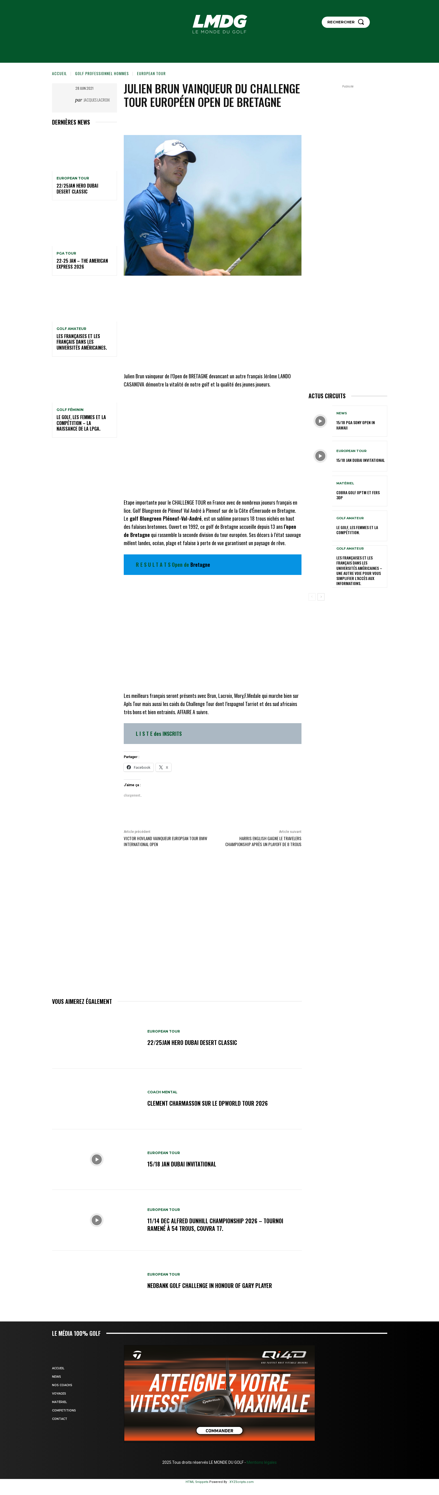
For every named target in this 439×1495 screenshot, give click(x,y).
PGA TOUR (66, 253)
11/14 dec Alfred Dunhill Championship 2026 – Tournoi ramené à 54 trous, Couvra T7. (215, 1225)
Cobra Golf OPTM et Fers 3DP (358, 494)
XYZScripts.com (241, 1482)
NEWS (341, 413)
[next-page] (321, 597)
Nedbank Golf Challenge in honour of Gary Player (209, 1285)
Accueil (59, 73)
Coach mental (162, 1092)
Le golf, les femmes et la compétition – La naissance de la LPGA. (81, 423)
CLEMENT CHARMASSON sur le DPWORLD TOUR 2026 (207, 1103)
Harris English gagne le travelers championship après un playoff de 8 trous (263, 841)
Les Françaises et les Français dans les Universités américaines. (82, 342)
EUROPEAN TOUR (151, 73)
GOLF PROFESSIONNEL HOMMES (102, 73)
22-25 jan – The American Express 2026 (82, 263)
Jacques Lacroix (97, 100)
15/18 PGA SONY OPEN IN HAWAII (355, 424)
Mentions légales (261, 1462)
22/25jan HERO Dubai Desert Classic (77, 188)
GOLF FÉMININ (70, 410)
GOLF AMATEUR (71, 329)
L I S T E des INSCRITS (159, 733)
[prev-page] (312, 597)
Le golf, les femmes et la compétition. (357, 529)
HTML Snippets (197, 1482)
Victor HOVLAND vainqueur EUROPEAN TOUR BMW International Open (165, 841)
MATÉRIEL (345, 483)
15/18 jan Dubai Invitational (182, 1164)
